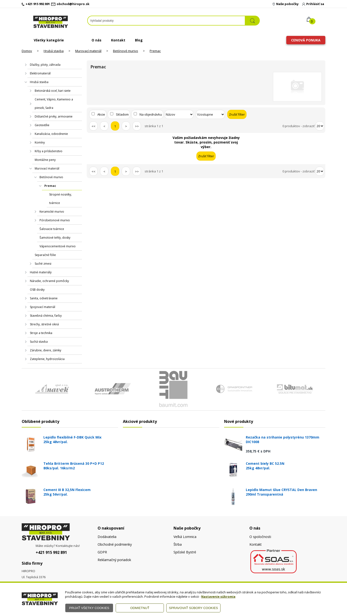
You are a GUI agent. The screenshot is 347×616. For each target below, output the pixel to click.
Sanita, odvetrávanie (44, 298)
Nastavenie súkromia (218, 596)
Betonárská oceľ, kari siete (53, 91)
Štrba (178, 544)
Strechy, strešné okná (44, 324)
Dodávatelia (107, 536)
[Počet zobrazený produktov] (319, 126)
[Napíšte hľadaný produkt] (166, 21)
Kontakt (118, 40)
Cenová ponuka (305, 40)
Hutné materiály (41, 272)
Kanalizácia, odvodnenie (51, 134)
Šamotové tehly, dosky (55, 238)
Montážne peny (45, 160)
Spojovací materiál (42, 307)
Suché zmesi (43, 264)
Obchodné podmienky (115, 544)
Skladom (122, 114)
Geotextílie (42, 125)
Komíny (40, 142)
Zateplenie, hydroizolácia (47, 359)
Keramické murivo (52, 212)
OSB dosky (37, 290)
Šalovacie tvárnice (52, 229)
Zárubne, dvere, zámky (45, 350)
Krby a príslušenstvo (48, 151)
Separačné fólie (45, 255)
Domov (27, 51)
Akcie (101, 114)
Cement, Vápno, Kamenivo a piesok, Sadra (54, 103)
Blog (139, 40)
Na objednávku (151, 114)
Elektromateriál (40, 73)
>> (137, 126)
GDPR (102, 552)
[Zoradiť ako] (210, 114)
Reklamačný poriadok (114, 559)
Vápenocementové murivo (58, 246)
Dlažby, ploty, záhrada (45, 65)
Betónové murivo (125, 51)
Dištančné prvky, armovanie (54, 116)
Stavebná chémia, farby (46, 316)
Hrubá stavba (54, 51)
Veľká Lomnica (185, 536)
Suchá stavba (39, 342)
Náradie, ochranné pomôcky (49, 281)
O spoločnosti (260, 536)
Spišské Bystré (185, 552)
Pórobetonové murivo (55, 220)
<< (93, 126)
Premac (155, 51)
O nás (96, 40)
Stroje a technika (41, 333)
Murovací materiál (88, 51)
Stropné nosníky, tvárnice (60, 198)
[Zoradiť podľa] (179, 114)
